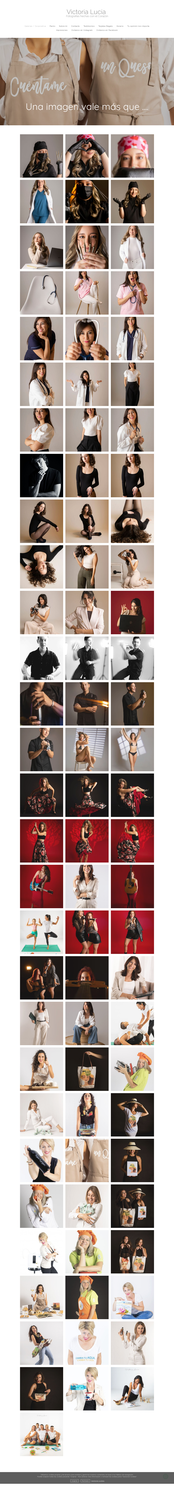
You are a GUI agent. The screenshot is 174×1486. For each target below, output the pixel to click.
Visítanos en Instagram (82, 30)
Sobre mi (63, 26)
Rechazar (85, 1481)
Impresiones (62, 30)
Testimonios (89, 26)
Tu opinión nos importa (138, 26)
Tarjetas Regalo (105, 26)
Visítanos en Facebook (107, 30)
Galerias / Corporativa (35, 26)
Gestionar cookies (97, 1481)
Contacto (75, 26)
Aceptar (74, 1481)
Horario (120, 26)
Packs (52, 26)
